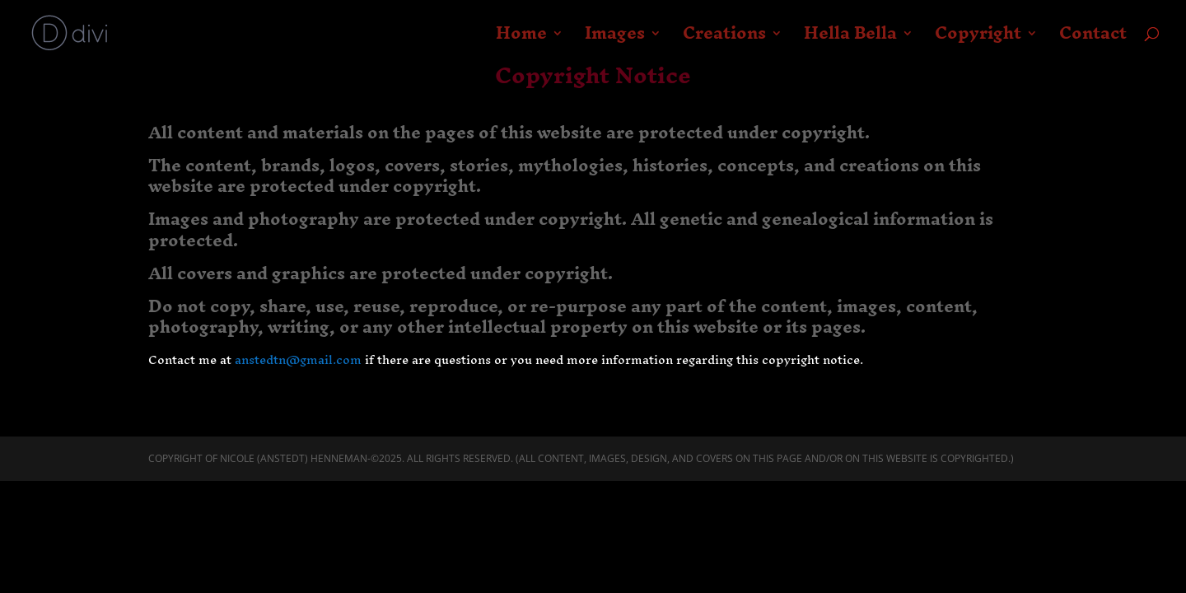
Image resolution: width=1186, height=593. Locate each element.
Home (521, 39)
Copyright (978, 39)
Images (615, 39)
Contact (1093, 39)
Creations (724, 39)
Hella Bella (850, 39)
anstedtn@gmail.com (298, 359)
